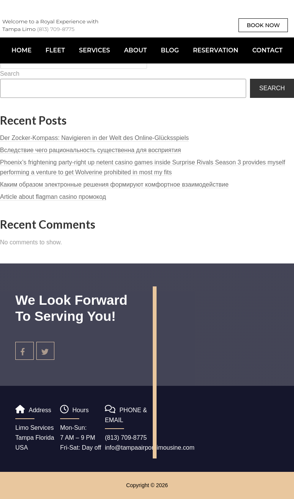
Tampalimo (135, 29)
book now (263, 25)
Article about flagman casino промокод (53, 196)
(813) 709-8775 (56, 29)
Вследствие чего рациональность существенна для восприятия (90, 150)
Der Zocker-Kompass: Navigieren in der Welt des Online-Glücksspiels (94, 138)
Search (10, 73)
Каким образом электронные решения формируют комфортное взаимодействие (114, 184)
